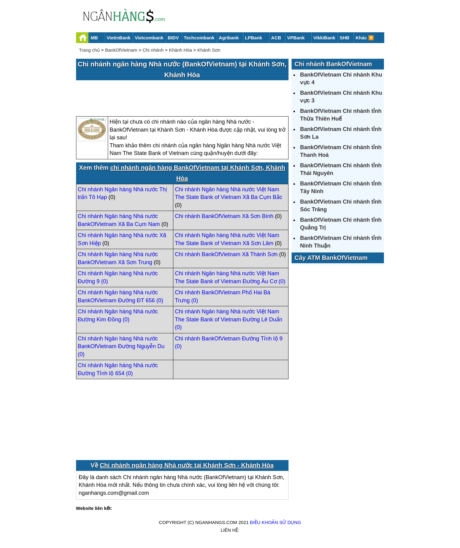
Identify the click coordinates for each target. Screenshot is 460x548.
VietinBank (119, 37)
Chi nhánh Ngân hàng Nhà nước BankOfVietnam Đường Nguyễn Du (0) (121, 346)
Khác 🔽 (365, 37)
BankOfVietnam (121, 50)
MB (94, 37)
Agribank (229, 37)
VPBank (296, 37)
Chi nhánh (153, 50)
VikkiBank (324, 37)
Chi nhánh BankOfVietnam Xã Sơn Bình (224, 216)
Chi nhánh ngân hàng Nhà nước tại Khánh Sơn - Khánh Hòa (187, 465)
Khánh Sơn (208, 50)
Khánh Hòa (180, 50)
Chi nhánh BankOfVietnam (333, 64)
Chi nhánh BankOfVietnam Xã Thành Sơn (226, 254)
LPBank (253, 37)
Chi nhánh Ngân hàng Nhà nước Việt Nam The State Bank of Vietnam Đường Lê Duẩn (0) (228, 319)
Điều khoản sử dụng (275, 522)
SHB (344, 37)
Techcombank (199, 37)
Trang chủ (89, 50)
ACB (276, 37)
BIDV (173, 37)
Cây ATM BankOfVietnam (331, 257)
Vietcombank (149, 37)
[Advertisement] (182, 98)
